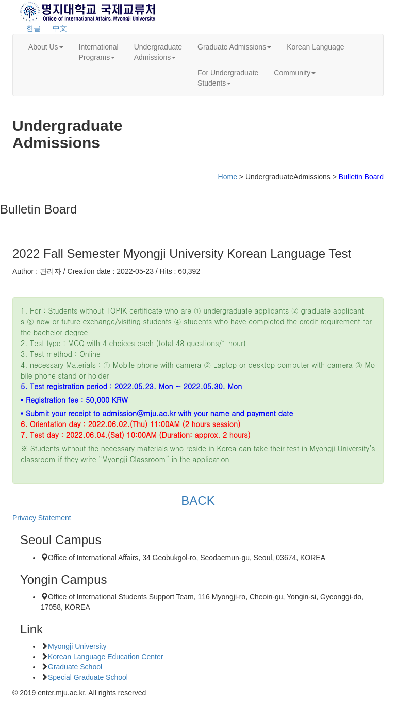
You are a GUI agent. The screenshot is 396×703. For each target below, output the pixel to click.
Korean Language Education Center (105, 656)
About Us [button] (45, 47)
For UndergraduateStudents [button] (227, 78)
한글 (33, 28)
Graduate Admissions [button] (234, 47)
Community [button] (295, 73)
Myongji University (77, 646)
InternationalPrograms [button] (99, 52)
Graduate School (75, 667)
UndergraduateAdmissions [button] (158, 52)
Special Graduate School (88, 677)
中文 (60, 28)
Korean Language (315, 47)
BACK (198, 501)
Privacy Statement (41, 518)
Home (227, 177)
